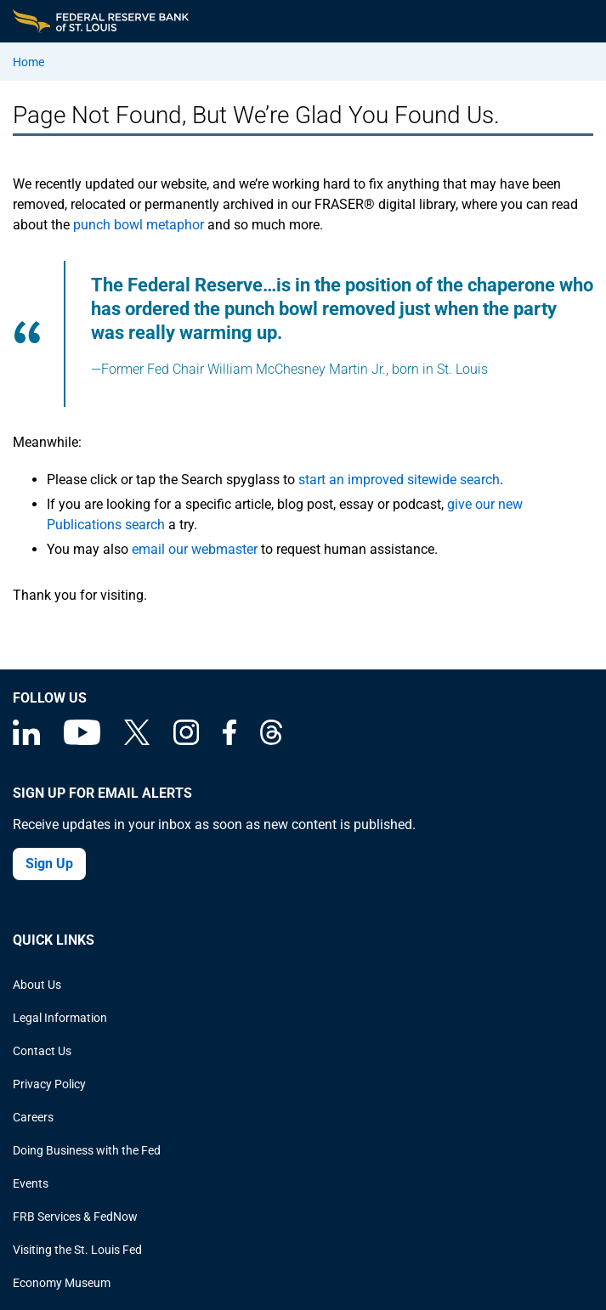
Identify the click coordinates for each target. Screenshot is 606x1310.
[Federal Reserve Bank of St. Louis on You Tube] (82, 741)
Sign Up (49, 863)
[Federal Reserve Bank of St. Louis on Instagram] (186, 741)
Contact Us (42, 1051)
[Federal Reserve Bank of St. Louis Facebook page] (229, 741)
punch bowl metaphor (138, 225)
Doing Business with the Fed (87, 1150)
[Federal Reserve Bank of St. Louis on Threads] (271, 741)
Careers (33, 1117)
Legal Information (60, 1018)
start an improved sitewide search (399, 479)
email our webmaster (195, 549)
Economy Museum (61, 1283)
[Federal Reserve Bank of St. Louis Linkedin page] (26, 741)
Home (28, 62)
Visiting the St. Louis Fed (77, 1249)
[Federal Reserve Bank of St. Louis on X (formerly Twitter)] (137, 741)
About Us (37, 984)
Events (30, 1183)
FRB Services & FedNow (75, 1216)
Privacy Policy (49, 1084)
